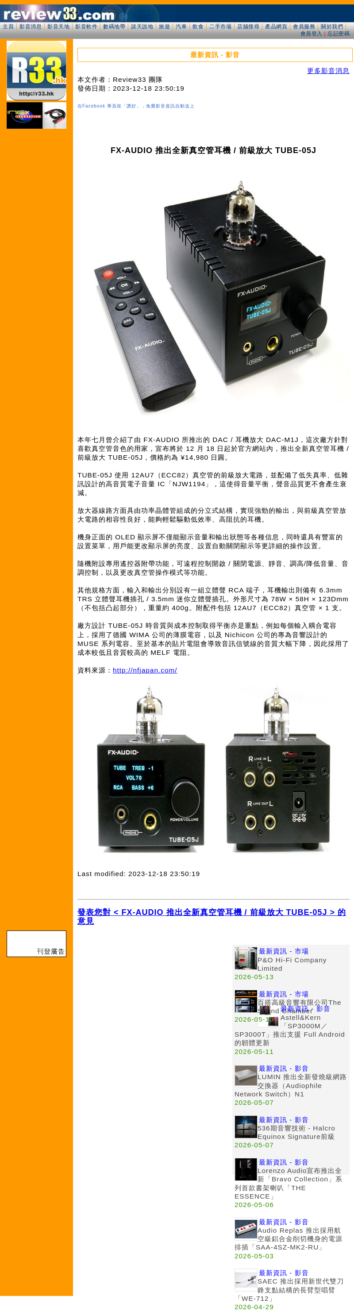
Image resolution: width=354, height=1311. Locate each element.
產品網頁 (276, 26)
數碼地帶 (114, 26)
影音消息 (30, 26)
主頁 (8, 26)
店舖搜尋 (248, 26)
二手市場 (220, 26)
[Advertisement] (154, 1007)
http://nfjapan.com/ (145, 670)
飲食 (198, 26)
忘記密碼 (338, 34)
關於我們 (332, 26)
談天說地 (142, 26)
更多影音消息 (328, 70)
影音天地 (58, 26)
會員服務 (304, 26)
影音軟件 (86, 26)
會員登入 (311, 34)
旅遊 (164, 26)
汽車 (181, 26)
